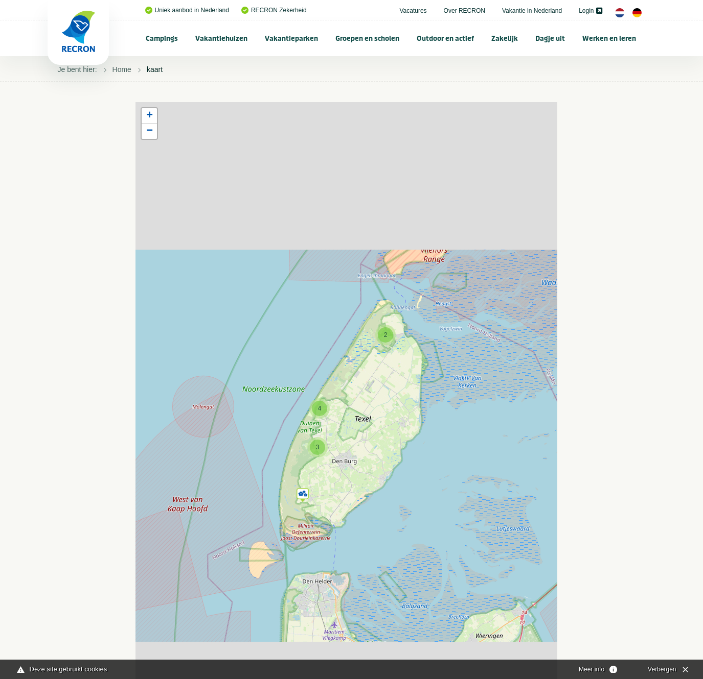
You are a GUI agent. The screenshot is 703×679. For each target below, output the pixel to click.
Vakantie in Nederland (532, 10)
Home (121, 69)
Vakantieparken (291, 38)
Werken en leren (609, 38)
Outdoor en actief (445, 38)
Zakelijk (504, 38)
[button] (303, 493)
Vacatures (412, 10)
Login (590, 10)
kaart (155, 69)
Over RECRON (464, 10)
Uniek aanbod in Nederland (187, 10)
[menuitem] (162, 38)
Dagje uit (550, 38)
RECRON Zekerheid (274, 10)
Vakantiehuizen (221, 38)
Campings (162, 38)
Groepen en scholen (367, 38)
